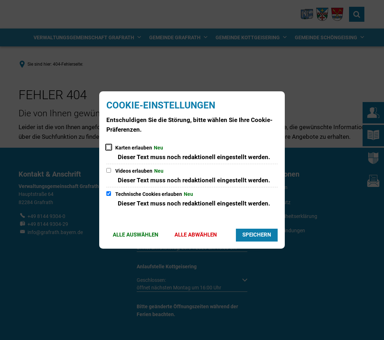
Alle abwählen (196, 235)
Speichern (256, 235)
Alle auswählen (135, 235)
